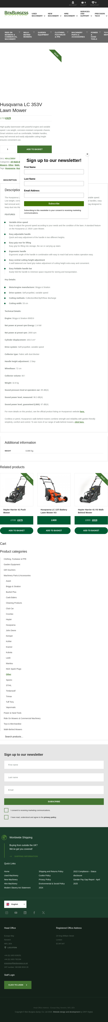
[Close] (87, 154)
